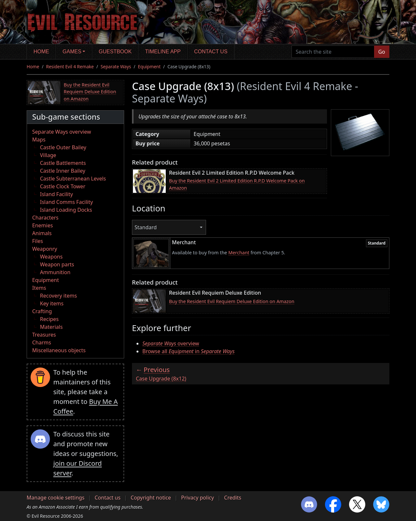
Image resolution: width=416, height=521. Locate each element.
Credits (232, 497)
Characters (45, 217)
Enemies (42, 225)
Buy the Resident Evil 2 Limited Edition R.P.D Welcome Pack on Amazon (237, 184)
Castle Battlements (63, 163)
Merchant (238, 252)
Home (41, 51)
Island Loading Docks (66, 209)
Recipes (49, 319)
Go (381, 51)
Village (48, 155)
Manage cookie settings (55, 497)
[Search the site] (333, 52)
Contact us (211, 51)
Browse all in (188, 351)
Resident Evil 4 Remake (70, 66)
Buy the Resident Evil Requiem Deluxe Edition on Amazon (90, 92)
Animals (42, 233)
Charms (41, 342)
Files (37, 241)
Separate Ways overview (61, 131)
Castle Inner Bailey (62, 170)
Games (72, 51)
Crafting (42, 311)
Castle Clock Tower (62, 186)
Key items (51, 303)
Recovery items (58, 295)
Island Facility (56, 194)
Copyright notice (151, 497)
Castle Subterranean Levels (73, 178)
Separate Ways (116, 66)
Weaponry (44, 248)
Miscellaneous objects (58, 350)
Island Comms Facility (66, 202)
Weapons (51, 256)
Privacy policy (197, 497)
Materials (51, 326)
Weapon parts (57, 264)
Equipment (149, 66)
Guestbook (115, 51)
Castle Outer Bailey (63, 147)
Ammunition (55, 272)
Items (39, 287)
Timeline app (163, 51)
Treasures (44, 334)
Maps (39, 139)
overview (170, 343)
